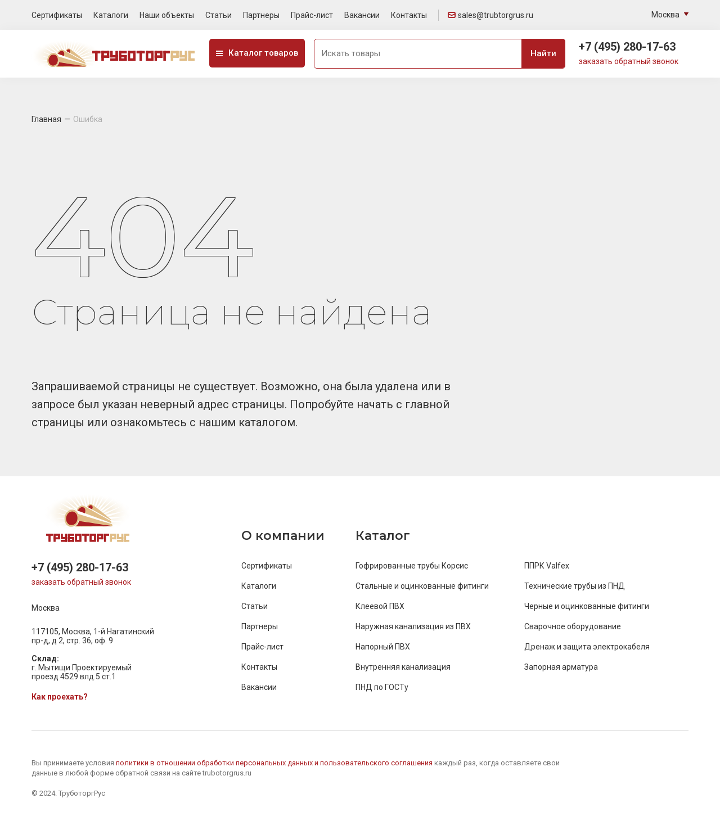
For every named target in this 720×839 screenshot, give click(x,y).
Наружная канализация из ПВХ (413, 626)
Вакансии (362, 15)
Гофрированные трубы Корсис (412, 565)
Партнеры (261, 15)
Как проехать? (60, 696)
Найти (543, 53)
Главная (46, 119)
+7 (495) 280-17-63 (627, 46)
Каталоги (110, 15)
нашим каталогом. (248, 422)
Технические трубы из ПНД (574, 585)
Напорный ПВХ (383, 646)
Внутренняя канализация (403, 666)
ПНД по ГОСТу (382, 687)
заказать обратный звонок (628, 61)
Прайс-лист (312, 15)
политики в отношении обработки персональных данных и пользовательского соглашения (275, 763)
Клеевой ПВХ (380, 606)
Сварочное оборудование (572, 626)
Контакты (409, 15)
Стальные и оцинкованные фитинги (422, 585)
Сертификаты (57, 15)
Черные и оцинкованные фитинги (586, 606)
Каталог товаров (257, 53)
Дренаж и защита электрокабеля (587, 646)
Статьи (218, 15)
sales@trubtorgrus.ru (490, 15)
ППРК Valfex (546, 565)
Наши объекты (167, 15)
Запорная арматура (561, 666)
